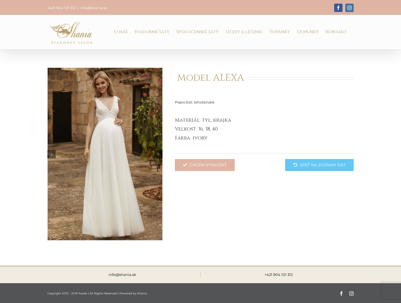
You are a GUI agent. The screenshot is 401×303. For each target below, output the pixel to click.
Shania (142, 293)
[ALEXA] (105, 154)
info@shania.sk (93, 8)
